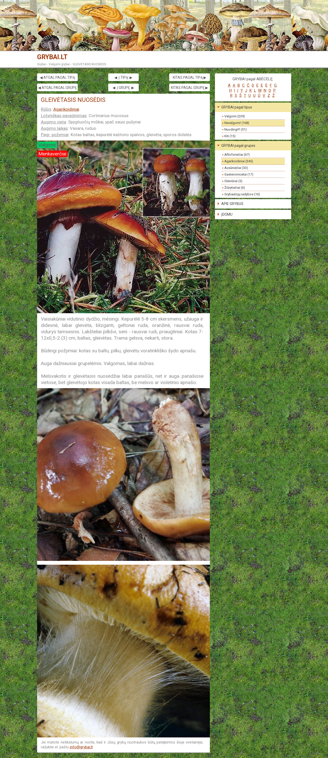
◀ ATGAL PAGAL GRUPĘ (57, 88)
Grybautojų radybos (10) (242, 194)
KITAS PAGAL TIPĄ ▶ (189, 77)
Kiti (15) (230, 136)
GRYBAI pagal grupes (238, 146)
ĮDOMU (226, 214)
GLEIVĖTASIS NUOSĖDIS (89, 64)
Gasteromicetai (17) (238, 174)
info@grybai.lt (81, 747)
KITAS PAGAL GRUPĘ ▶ (189, 88)
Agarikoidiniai (66, 109)
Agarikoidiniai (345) (238, 161)
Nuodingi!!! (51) (235, 129)
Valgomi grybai (59, 64)
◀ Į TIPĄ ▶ (123, 77)
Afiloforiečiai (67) (237, 154)
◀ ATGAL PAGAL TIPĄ (57, 77)
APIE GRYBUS (232, 204)
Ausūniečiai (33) (236, 168)
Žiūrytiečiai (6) (234, 188)
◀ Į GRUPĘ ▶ (123, 88)
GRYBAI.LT (52, 57)
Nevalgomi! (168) (236, 123)
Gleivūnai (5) (233, 181)
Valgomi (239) (234, 116)
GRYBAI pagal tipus (236, 107)
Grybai (41, 64)
